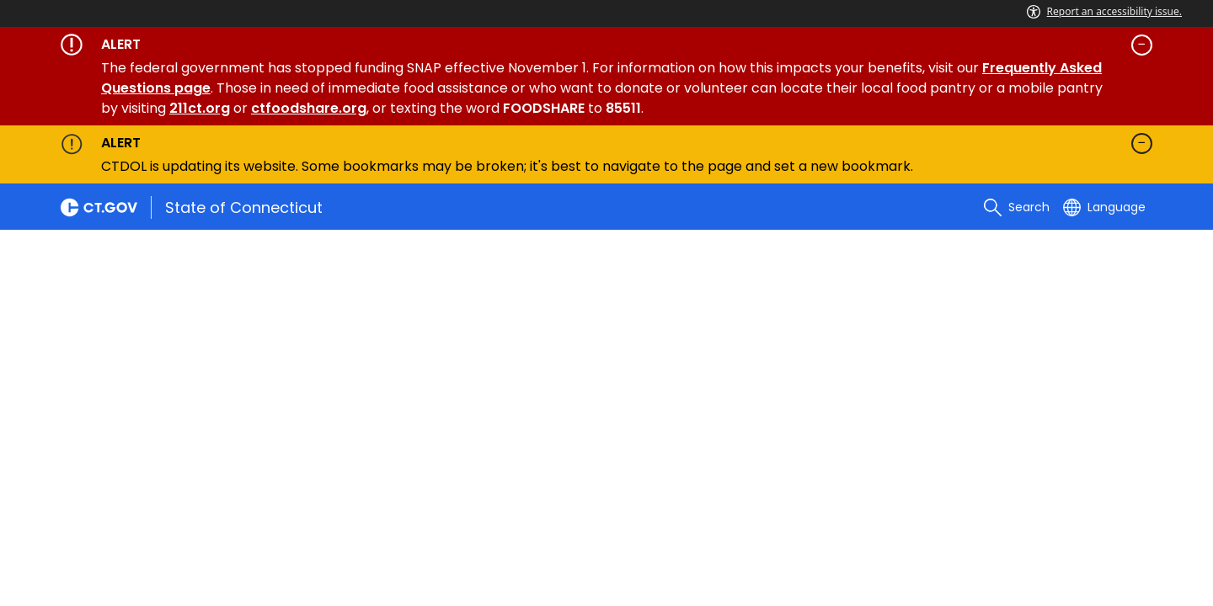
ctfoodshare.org (308, 108)
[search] (1017, 207)
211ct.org (199, 108)
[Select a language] (1104, 207)
